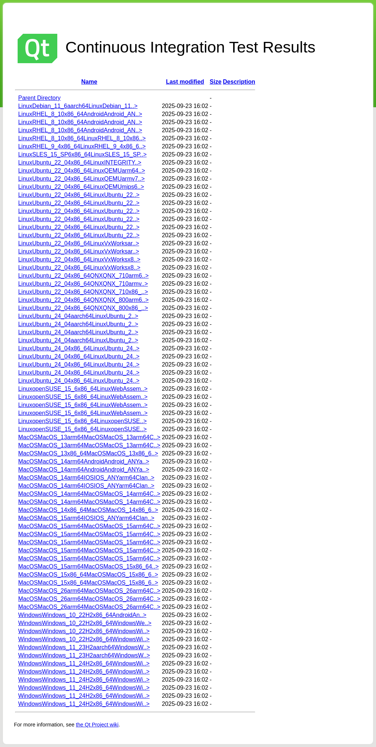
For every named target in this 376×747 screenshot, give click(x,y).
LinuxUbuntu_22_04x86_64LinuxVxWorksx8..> (79, 259)
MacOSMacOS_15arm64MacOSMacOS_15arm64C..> (89, 526)
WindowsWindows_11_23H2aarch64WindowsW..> (84, 647)
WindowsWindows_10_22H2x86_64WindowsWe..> (84, 623)
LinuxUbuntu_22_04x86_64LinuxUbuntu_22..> (79, 195)
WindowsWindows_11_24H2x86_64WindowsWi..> (83, 663)
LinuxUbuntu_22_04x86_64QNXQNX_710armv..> (83, 284)
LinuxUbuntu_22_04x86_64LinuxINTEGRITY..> (79, 162)
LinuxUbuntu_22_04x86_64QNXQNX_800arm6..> (83, 300)
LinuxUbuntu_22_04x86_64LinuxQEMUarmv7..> (81, 179)
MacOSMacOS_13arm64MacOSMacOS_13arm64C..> (89, 437)
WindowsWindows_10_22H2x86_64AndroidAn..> (82, 615)
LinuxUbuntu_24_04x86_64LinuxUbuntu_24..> (79, 348)
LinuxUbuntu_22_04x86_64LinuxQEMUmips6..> (81, 187)
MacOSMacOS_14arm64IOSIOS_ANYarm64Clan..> (86, 477)
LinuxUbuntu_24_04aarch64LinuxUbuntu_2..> (78, 316)
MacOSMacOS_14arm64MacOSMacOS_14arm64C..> (89, 494)
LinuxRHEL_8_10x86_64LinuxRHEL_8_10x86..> (81, 138)
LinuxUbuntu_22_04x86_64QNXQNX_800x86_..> (83, 308)
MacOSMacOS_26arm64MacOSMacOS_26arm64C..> (89, 591)
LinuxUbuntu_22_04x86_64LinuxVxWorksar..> (78, 243)
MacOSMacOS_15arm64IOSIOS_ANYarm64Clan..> (86, 518)
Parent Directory (39, 98)
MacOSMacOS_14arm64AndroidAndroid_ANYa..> (83, 461)
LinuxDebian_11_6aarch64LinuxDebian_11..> (77, 106)
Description (239, 82)
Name (89, 82)
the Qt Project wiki (97, 725)
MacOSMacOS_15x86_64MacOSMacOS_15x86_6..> (88, 574)
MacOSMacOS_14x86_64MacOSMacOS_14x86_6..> (88, 510)
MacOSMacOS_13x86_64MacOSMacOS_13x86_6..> (88, 453)
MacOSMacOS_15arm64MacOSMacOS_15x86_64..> (88, 566)
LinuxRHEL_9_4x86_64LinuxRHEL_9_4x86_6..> (81, 146)
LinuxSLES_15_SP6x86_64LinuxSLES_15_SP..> (82, 154)
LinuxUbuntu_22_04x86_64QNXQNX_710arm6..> (83, 276)
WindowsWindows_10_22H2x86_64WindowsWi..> (83, 631)
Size (215, 82)
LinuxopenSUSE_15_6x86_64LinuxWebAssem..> (82, 389)
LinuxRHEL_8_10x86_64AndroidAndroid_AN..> (80, 114)
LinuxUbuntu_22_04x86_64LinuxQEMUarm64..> (81, 170)
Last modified (185, 82)
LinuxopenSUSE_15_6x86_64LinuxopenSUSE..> (82, 421)
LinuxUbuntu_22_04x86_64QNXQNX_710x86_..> (83, 292)
